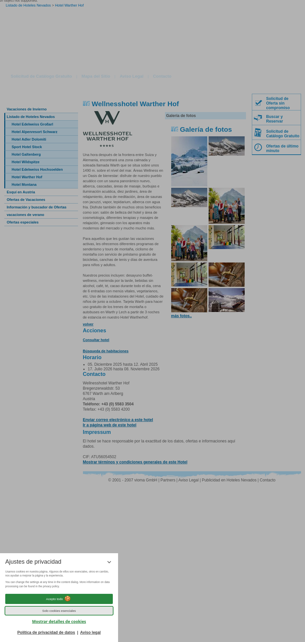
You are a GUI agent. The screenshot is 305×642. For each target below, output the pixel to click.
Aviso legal (90, 632)
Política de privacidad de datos (46, 632)
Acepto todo (59, 598)
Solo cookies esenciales (59, 611)
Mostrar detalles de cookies (59, 621)
